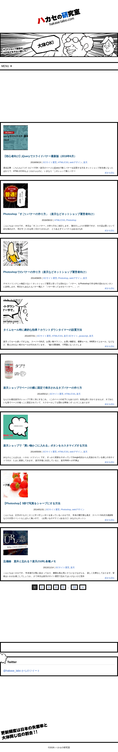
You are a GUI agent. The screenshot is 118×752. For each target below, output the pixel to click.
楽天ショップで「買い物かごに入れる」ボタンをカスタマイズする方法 (45, 445)
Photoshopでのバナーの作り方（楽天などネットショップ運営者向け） (45, 272)
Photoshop (71, 220)
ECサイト (73, 336)
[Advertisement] (59, 95)
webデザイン (76, 162)
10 (74, 587)
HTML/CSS (63, 162)
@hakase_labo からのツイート (21, 670)
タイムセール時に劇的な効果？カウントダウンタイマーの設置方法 (42, 329)
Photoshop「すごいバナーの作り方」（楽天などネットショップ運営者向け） (49, 214)
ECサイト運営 (50, 162)
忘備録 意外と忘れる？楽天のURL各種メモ (29, 561)
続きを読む (110, 173)
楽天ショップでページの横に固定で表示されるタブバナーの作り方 (42, 387)
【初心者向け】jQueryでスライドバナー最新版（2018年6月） (40, 156)
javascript (83, 336)
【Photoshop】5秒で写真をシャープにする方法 (31, 503)
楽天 (85, 162)
